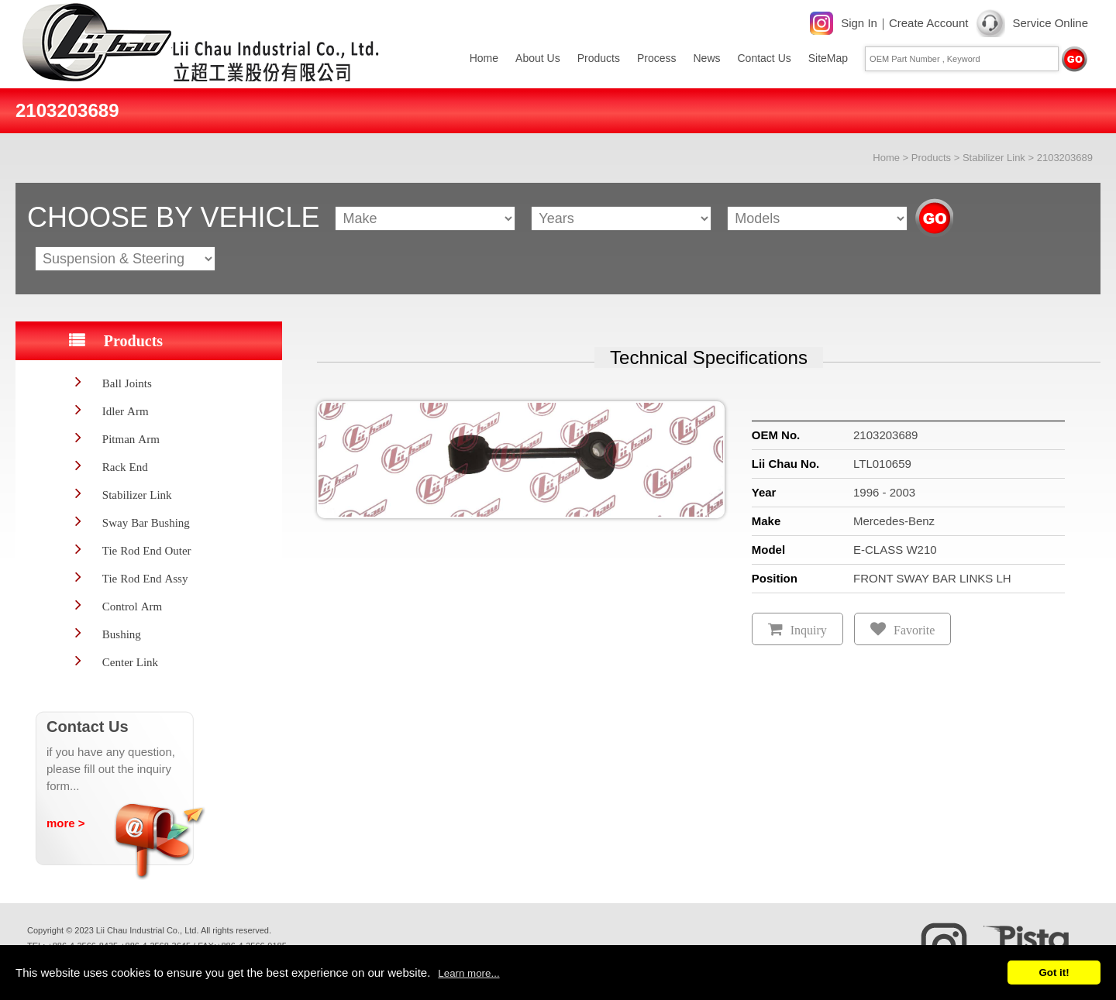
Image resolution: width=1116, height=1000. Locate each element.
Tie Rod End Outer (146, 550)
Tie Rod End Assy (145, 578)
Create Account (929, 22)
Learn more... (468, 973)
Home (484, 58)
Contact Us (764, 58)
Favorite (914, 630)
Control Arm (132, 606)
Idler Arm (125, 411)
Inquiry (808, 630)
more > (65, 823)
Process (657, 58)
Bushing (121, 634)
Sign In (859, 22)
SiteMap (828, 58)
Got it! (1053, 972)
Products (598, 58)
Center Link (130, 662)
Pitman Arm (131, 439)
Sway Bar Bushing (146, 522)
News (706, 58)
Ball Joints (127, 383)
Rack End (125, 467)
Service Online (1050, 22)
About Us (537, 58)
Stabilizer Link (994, 157)
